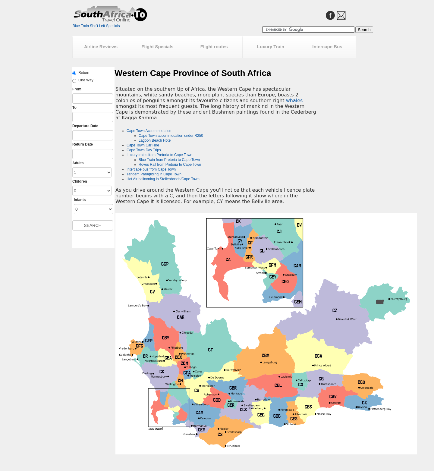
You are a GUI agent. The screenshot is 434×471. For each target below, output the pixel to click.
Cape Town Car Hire (143, 145)
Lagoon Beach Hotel (155, 140)
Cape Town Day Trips (144, 150)
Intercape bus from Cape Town (151, 169)
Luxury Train (270, 46)
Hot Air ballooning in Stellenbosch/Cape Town (163, 179)
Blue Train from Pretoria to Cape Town (169, 160)
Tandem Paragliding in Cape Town (154, 174)
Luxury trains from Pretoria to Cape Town (159, 155)
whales (294, 100)
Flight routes (214, 46)
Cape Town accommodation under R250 (171, 135)
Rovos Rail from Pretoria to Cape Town (170, 164)
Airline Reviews (101, 46)
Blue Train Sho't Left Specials (96, 26)
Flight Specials (157, 46)
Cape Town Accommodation (149, 131)
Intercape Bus (327, 46)
